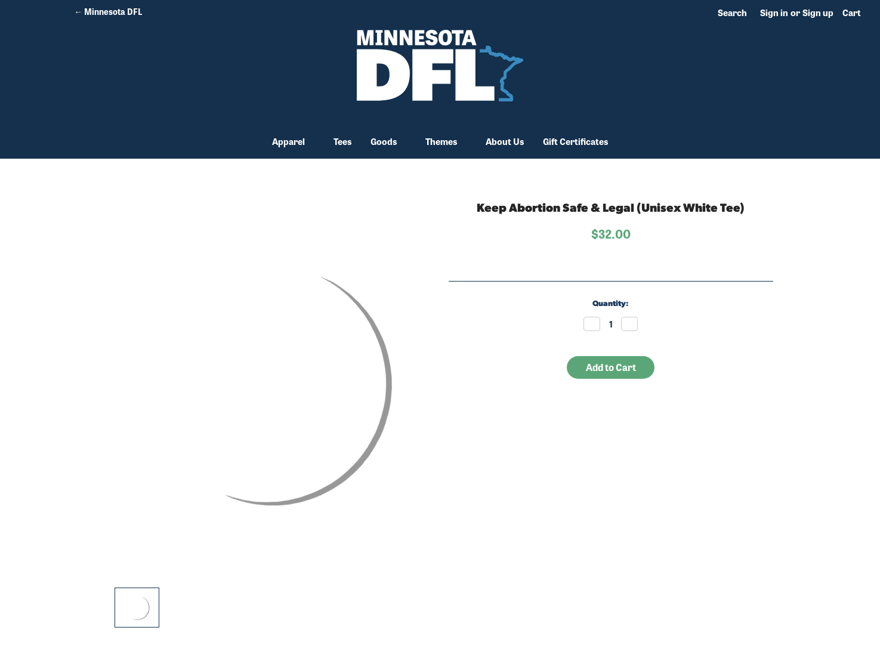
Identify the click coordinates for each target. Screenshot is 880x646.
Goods (388, 141)
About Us (505, 141)
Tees (342, 141)
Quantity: (610, 304)
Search (732, 12)
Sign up (817, 12)
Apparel (293, 141)
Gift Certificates (575, 141)
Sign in (774, 12)
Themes (446, 141)
